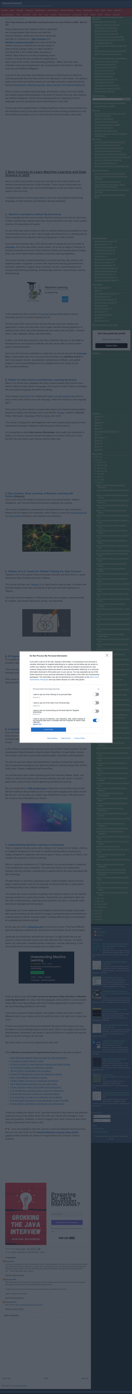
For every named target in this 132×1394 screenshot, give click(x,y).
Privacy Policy (79, 738)
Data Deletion (52, 738)
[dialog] (66, 697)
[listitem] (66, 689)
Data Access (66, 738)
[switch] (96, 694)
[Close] (108, 656)
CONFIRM (48, 729)
